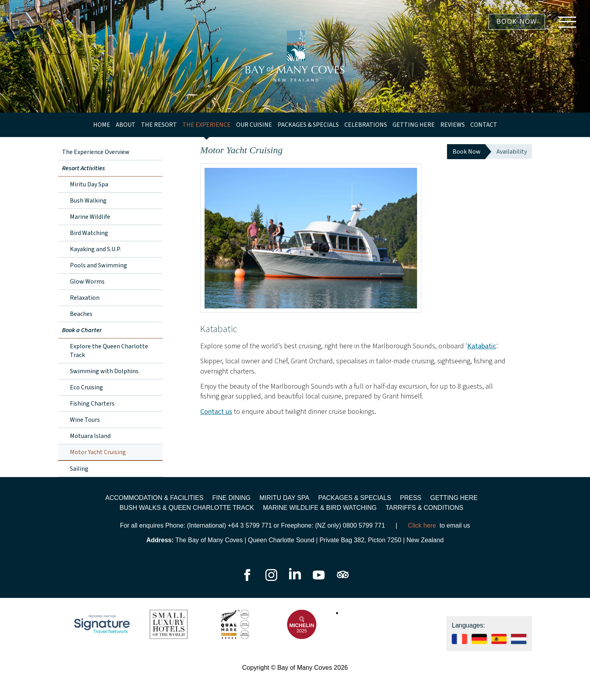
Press (410, 497)
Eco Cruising (86, 387)
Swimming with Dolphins (104, 371)
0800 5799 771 (364, 525)
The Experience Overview (96, 152)
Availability (511, 151)
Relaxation (85, 297)
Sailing (79, 468)
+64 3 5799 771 (250, 525)
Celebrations (365, 124)
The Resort (159, 124)
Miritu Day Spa (89, 184)
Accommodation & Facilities (154, 497)
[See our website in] (518, 642)
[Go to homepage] (295, 56)
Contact (483, 124)
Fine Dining (231, 497)
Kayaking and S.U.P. (95, 249)
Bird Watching (89, 233)
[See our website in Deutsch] (479, 642)
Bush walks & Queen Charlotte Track (187, 507)
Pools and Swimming (98, 265)
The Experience (206, 124)
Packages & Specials (308, 124)
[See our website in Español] (499, 642)
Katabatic (481, 346)
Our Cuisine (254, 124)
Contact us (216, 412)
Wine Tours (85, 419)
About (125, 124)
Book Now (516, 21)
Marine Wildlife (90, 216)
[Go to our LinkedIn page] (296, 578)
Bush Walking (88, 200)
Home (101, 124)
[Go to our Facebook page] (247, 578)
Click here (422, 525)
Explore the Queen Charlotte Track (109, 350)
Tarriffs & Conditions (424, 507)
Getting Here (414, 124)
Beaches (81, 314)
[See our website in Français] (459, 642)
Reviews (452, 124)
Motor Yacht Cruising (98, 452)
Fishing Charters (92, 403)
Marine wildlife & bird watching (320, 507)
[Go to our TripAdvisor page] (343, 578)
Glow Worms (87, 281)
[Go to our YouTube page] (319, 578)
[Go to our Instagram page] (272, 578)
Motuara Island (90, 436)
